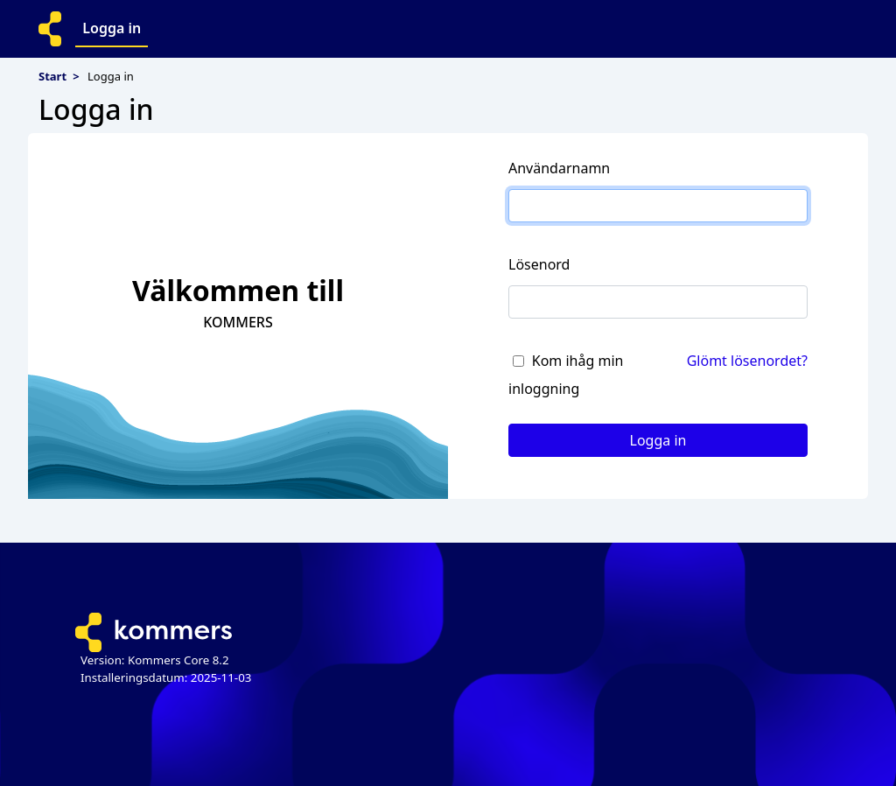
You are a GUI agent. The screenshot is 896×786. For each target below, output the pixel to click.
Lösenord (539, 264)
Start (52, 76)
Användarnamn (559, 168)
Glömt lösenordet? (747, 360)
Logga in (111, 28)
